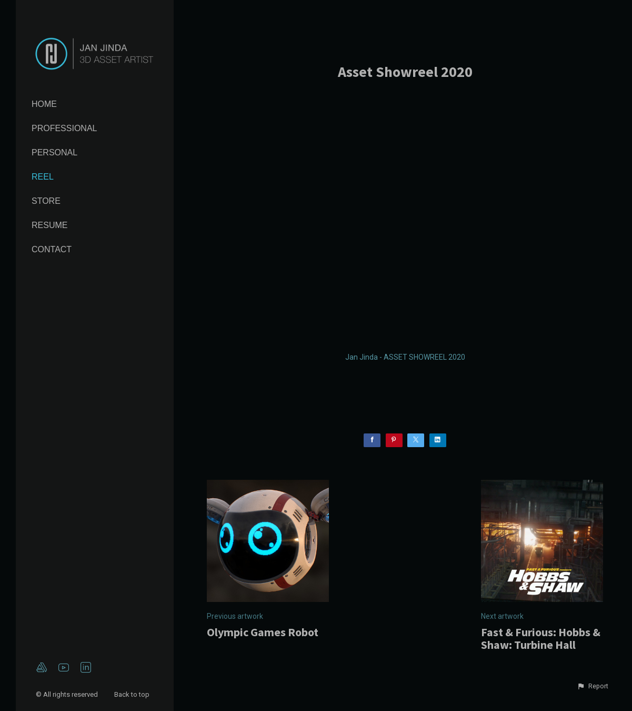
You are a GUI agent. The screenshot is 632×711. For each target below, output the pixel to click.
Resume (49, 225)
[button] (593, 686)
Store (46, 200)
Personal (54, 152)
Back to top (132, 694)
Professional (64, 128)
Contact (52, 249)
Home (44, 104)
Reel (43, 176)
